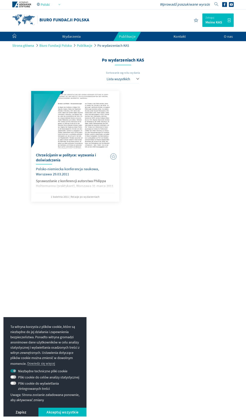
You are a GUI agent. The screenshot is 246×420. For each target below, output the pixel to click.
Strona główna (23, 45)
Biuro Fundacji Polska (55, 45)
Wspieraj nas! (180, 378)
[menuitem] (18, 36)
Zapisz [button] (21, 412)
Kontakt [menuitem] (180, 36)
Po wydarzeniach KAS (113, 45)
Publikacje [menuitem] (127, 36)
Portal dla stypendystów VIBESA (194, 347)
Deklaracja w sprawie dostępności (148, 393)
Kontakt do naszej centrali (109, 350)
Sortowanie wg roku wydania (123, 72)
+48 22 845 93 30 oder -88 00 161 (117, 342)
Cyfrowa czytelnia (183, 363)
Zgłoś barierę (188, 393)
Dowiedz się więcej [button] (41, 363)
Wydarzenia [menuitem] (71, 36)
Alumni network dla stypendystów (195, 355)
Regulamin (110, 393)
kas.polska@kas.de (107, 335)
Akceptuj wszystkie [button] (62, 412)
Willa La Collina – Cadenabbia (192, 370)
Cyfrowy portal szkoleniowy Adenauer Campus (195, 337)
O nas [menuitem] (228, 36)
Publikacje (84, 45)
